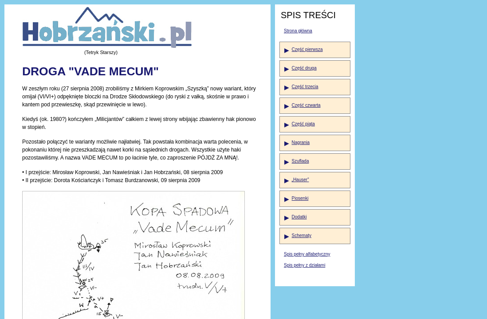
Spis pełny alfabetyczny (307, 254)
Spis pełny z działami (304, 265)
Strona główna (298, 30)
